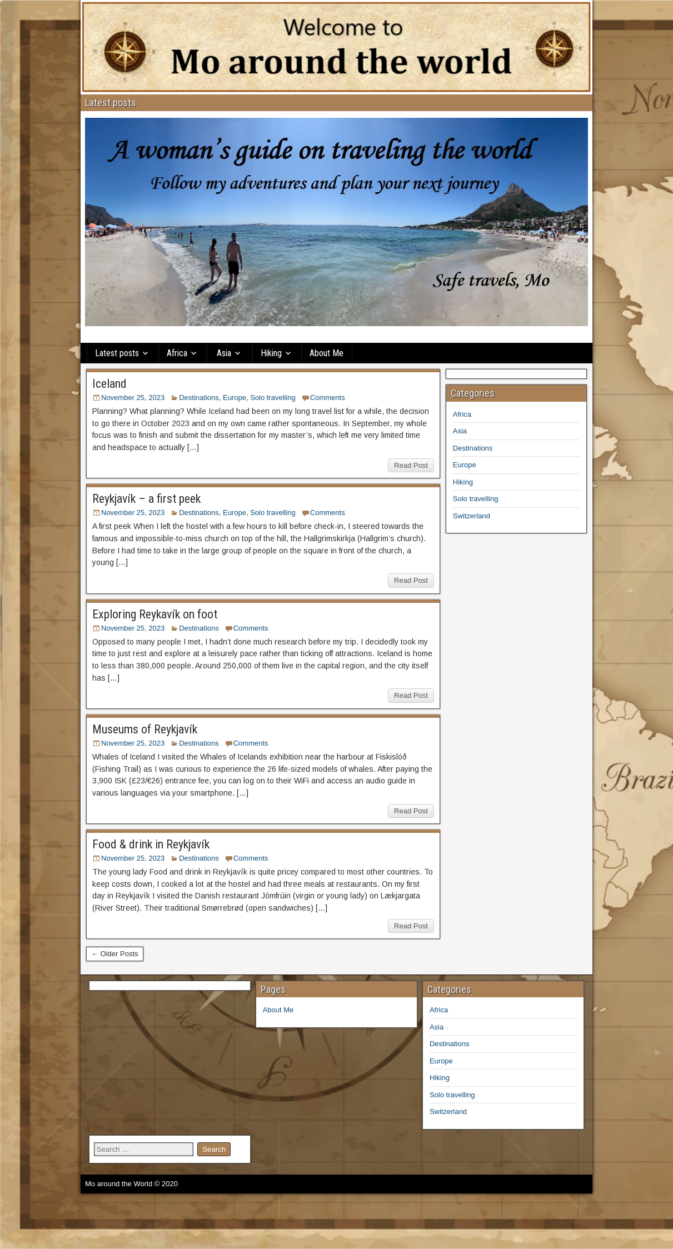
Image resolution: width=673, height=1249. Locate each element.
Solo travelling (273, 397)
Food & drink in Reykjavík (151, 844)
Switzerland (471, 516)
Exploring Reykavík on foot (154, 614)
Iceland (109, 384)
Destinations (199, 397)
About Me (326, 353)
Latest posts (117, 353)
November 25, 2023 (132, 397)
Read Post (411, 465)
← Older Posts (114, 954)
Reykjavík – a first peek (146, 499)
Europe (234, 397)
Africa (177, 353)
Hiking (271, 353)
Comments (327, 397)
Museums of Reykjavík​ (144, 729)
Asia (224, 353)
